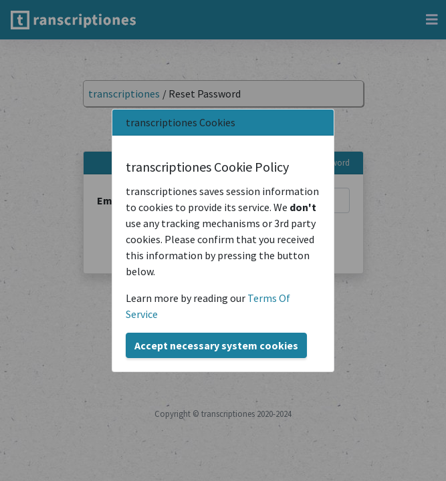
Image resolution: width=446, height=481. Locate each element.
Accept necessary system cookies (216, 345)
